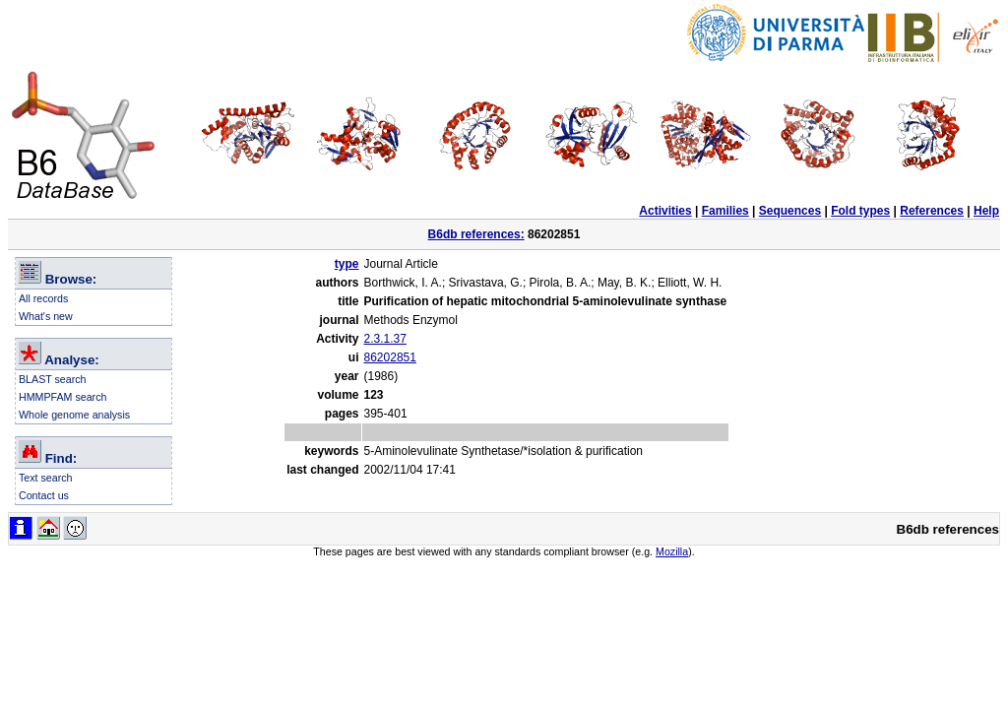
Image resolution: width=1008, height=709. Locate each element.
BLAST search (53, 379)
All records (43, 298)
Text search (46, 477)
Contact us (44, 495)
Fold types (860, 211)
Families (725, 211)
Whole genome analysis (74, 414)
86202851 (390, 357)
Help (986, 211)
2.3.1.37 (385, 339)
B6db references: (476, 234)
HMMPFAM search (62, 397)
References (932, 211)
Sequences (790, 211)
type (347, 264)
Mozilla (672, 551)
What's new (46, 316)
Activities (665, 211)
